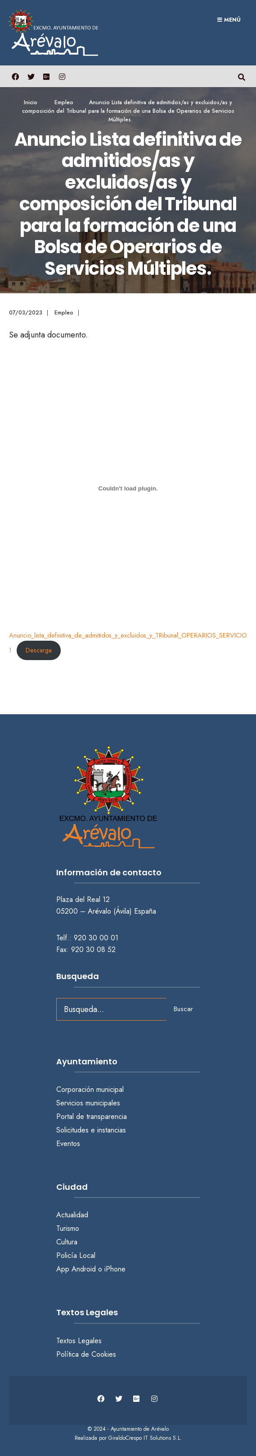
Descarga (39, 650)
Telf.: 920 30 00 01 (87, 938)
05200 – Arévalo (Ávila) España (106, 911)
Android (84, 1269)
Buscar (183, 1009)
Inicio (30, 102)
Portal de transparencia (91, 1116)
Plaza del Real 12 (84, 899)
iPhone (115, 1269)
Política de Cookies (86, 1354)
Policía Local (75, 1255)
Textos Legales (79, 1341)
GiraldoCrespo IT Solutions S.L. (145, 1438)
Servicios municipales (88, 1103)
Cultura (66, 1242)
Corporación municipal (90, 1089)
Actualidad (72, 1215)
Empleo (63, 102)
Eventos (68, 1143)
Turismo (67, 1228)
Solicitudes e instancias (91, 1130)
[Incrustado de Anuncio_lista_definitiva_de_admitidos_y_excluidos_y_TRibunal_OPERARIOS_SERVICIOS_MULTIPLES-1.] (128, 488)
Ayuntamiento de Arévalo (140, 1429)
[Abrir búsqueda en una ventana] (241, 76)
